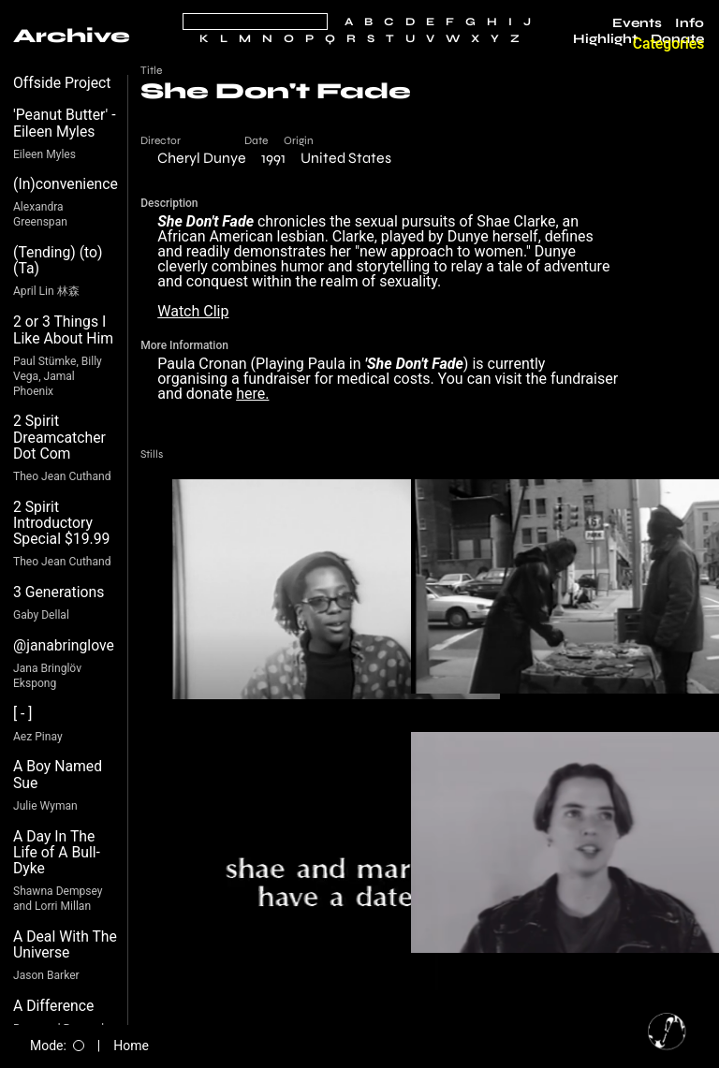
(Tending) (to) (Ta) (58, 260)
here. (252, 393)
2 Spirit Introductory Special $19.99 (61, 523)
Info (689, 23)
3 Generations (58, 592)
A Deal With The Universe (65, 945)
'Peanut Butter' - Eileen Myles (64, 123)
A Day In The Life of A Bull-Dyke (56, 852)
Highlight (605, 39)
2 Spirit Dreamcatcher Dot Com (59, 437)
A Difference (53, 1006)
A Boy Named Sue (57, 774)
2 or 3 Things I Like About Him (63, 330)
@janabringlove (63, 645)
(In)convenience (65, 184)
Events (637, 23)
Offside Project (62, 83)
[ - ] (23, 714)
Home (131, 1045)
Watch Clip (192, 311)
